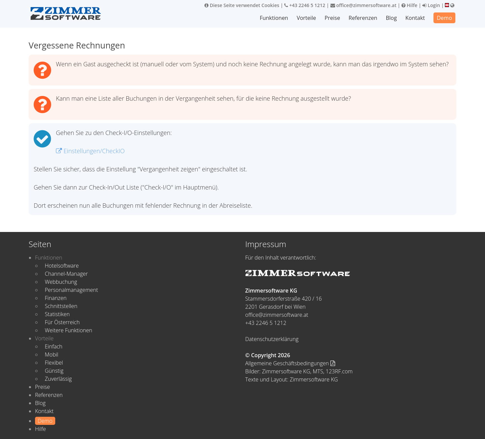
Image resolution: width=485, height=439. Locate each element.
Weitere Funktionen (68, 330)
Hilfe (409, 5)
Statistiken (57, 314)
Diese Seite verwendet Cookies (241, 5)
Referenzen (363, 18)
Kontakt (415, 18)
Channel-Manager (66, 273)
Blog (391, 18)
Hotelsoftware (62, 265)
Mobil (51, 354)
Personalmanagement (71, 290)
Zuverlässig (58, 378)
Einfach (53, 346)
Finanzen (56, 298)
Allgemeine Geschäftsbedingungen (290, 363)
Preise (332, 18)
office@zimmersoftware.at (363, 5)
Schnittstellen (61, 306)
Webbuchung (61, 281)
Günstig (54, 370)
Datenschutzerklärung (271, 339)
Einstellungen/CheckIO (90, 151)
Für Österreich (62, 322)
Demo (444, 18)
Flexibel (54, 362)
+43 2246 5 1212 (304, 5)
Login (431, 5)
